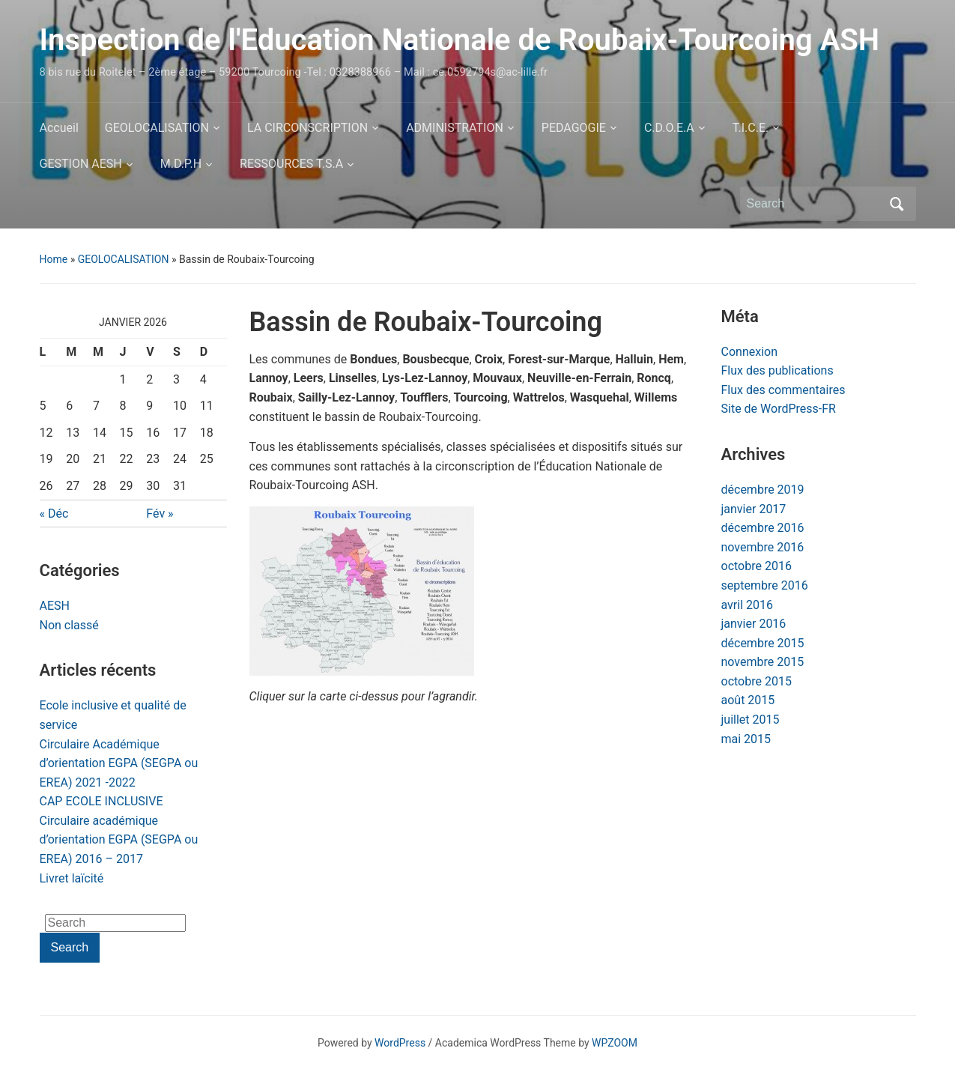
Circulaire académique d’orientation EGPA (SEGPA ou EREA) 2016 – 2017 (119, 840)
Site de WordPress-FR (778, 409)
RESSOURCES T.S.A (291, 164)
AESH (55, 606)
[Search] (814, 203)
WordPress (400, 1043)
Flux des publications (777, 370)
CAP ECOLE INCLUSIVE (101, 801)
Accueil (59, 128)
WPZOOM (614, 1043)
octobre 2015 (756, 681)
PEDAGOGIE (574, 128)
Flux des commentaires (783, 390)
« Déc (54, 513)
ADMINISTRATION (454, 128)
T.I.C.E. (751, 128)
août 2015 (748, 700)
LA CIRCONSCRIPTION (307, 128)
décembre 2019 (762, 489)
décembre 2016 (762, 528)
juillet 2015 (750, 719)
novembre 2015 (762, 662)
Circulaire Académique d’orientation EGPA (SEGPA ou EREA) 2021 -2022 (119, 763)
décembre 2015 (762, 643)
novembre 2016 (762, 547)
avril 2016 (747, 605)
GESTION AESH (81, 164)
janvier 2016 (753, 624)
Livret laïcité (72, 878)
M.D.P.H (180, 164)
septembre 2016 (764, 585)
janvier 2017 (753, 509)
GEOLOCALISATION (157, 128)
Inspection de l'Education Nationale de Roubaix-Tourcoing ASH (460, 40)
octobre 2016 (756, 566)
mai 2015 (746, 739)
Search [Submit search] (897, 204)
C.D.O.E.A (669, 128)
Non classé (69, 625)
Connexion (749, 352)
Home (54, 259)
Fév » (159, 513)
